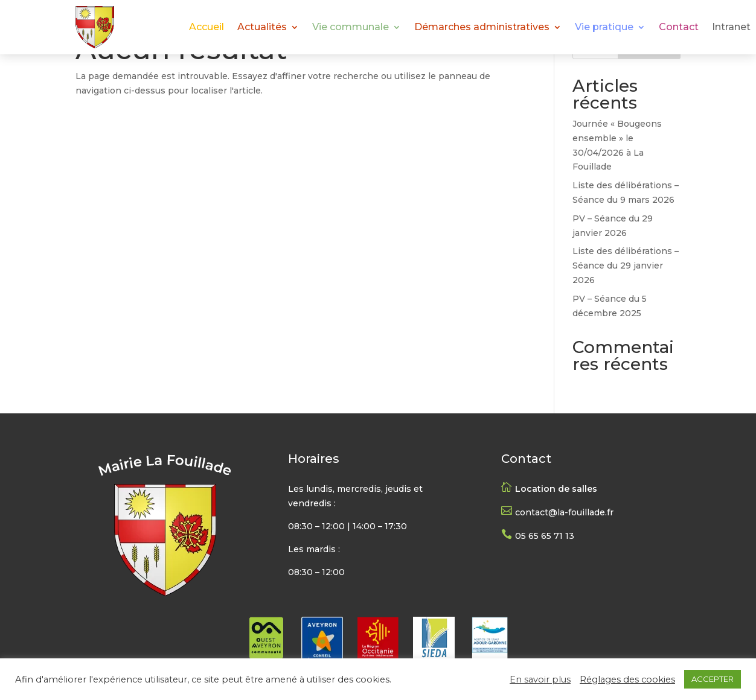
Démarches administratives (481, 28)
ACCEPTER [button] (712, 679)
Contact (679, 28)
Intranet (731, 28)
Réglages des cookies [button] (627, 679)
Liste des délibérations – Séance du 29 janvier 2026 (625, 265)
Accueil (206, 28)
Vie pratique (604, 28)
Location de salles (556, 488)
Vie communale (350, 28)
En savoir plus (540, 679)
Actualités (262, 28)
